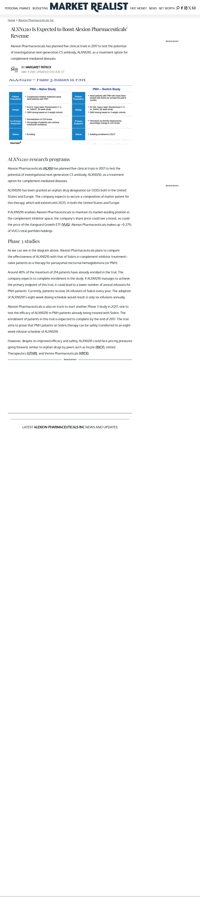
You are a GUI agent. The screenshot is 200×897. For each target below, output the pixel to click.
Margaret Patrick (38, 67)
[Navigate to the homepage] (89, 7)
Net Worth (167, 8)
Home (11, 20)
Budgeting (40, 8)
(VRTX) (83, 353)
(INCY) (100, 347)
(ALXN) (48, 168)
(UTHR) (32, 353)
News (153, 8)
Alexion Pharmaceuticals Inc (36, 20)
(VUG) (66, 225)
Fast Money (138, 8)
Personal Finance (17, 8)
